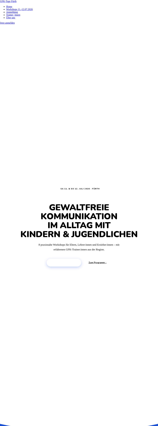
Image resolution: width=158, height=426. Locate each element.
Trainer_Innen (13, 15)
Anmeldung (12, 12)
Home (9, 6)
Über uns (10, 17)
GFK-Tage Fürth (8, 1)
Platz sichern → (63, 262)
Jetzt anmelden (7, 23)
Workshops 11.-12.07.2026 (19, 9)
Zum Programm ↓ (97, 262)
